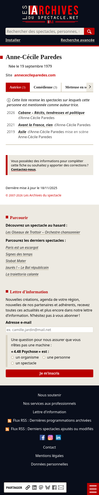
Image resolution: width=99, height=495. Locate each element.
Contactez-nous (23, 169)
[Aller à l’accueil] (50, 22)
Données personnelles (49, 464)
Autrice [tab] (17, 87)
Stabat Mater (16, 260)
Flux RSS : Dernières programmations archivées (49, 420)
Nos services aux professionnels (49, 403)
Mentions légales (49, 455)
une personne (56, 357)
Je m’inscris (49, 373)
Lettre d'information (49, 411)
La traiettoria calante (22, 274)
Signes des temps (19, 254)
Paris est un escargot (22, 247)
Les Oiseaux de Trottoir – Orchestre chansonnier (43, 232)
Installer (13, 40)
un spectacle (23, 363)
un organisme (25, 357)
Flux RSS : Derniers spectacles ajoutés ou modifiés (49, 428)
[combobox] (45, 31)
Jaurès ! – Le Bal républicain (27, 267)
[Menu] (93, 489)
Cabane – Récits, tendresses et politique (51, 112)
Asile (22, 131)
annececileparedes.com (35, 75)
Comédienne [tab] (45, 87)
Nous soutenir (49, 395)
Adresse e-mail (19, 323)
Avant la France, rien (35, 124)
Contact (49, 447)
